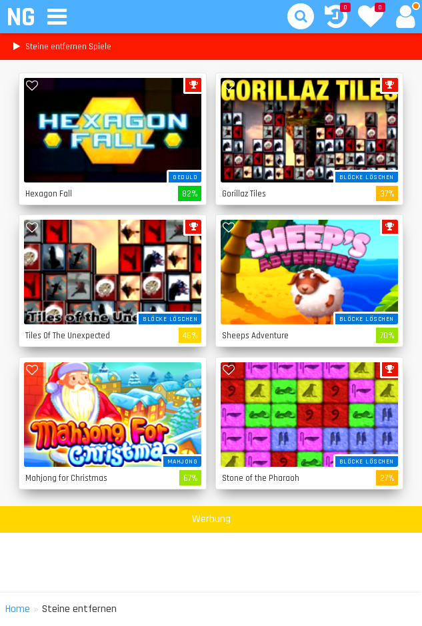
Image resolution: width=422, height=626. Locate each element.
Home (17, 609)
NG (20, 18)
